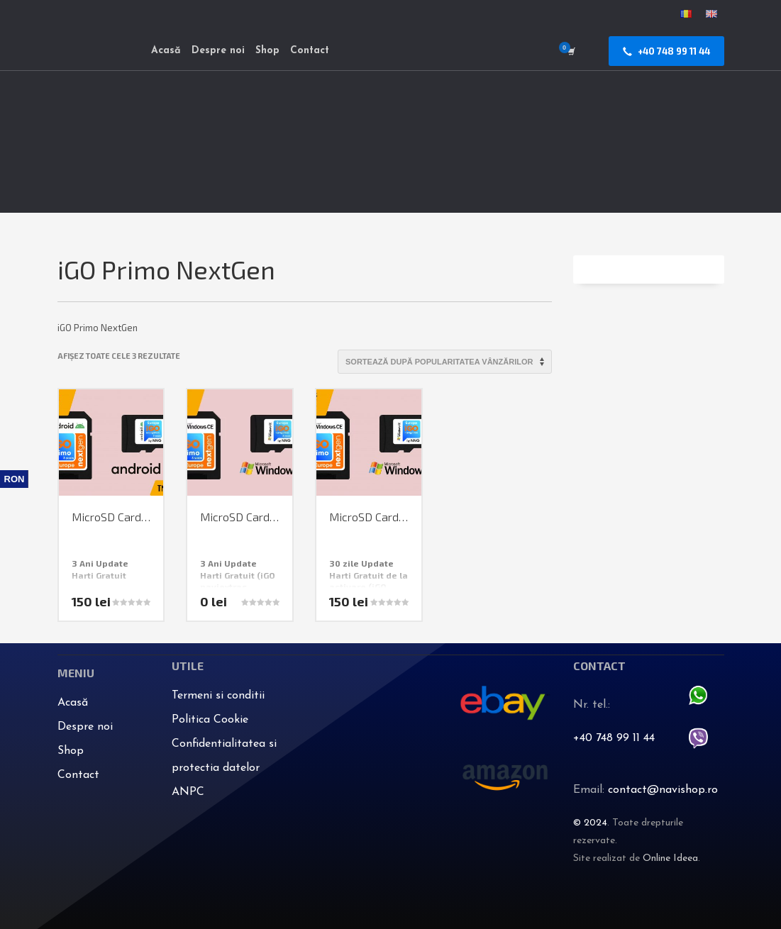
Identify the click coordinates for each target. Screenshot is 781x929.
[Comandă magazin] (445, 362)
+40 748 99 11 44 (614, 738)
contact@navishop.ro (663, 790)
